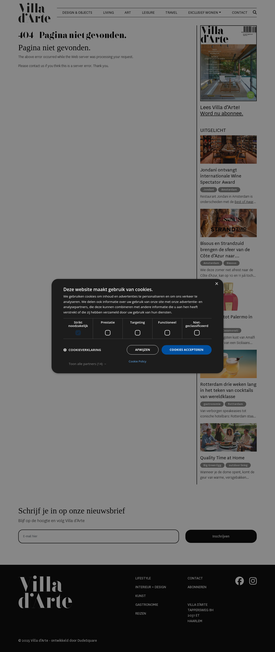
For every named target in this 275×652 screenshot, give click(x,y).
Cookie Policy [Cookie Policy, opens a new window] (137, 361)
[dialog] (137, 326)
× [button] (216, 284)
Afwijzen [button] (142, 350)
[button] (140, 363)
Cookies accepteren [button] (186, 350)
